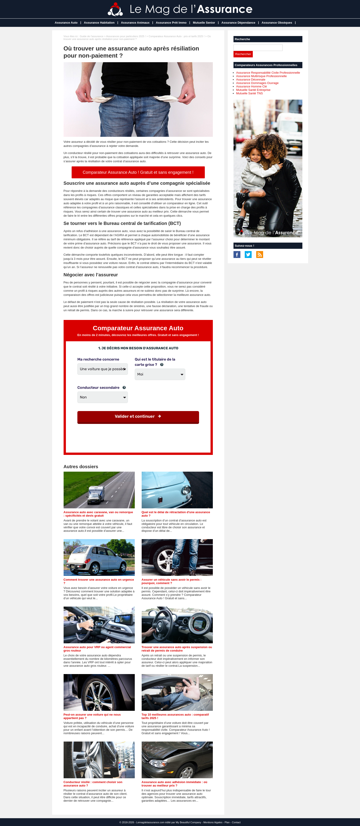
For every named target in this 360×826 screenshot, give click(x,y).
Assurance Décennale (250, 79)
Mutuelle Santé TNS (249, 93)
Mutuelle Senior (204, 22)
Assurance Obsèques (277, 22)
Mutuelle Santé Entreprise (253, 90)
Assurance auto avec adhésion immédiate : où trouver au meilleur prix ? (174, 783)
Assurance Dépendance (238, 22)
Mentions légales (212, 822)
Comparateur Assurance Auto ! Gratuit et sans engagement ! (138, 172)
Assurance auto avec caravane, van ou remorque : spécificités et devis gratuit (98, 513)
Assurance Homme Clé (251, 86)
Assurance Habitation (99, 22)
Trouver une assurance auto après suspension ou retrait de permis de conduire (177, 648)
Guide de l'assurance (91, 36)
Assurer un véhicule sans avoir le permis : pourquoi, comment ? (172, 581)
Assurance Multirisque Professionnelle (261, 76)
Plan (227, 822)
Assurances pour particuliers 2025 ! (126, 36)
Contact (236, 822)
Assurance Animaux (135, 22)
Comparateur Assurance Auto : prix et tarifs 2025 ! (176, 36)
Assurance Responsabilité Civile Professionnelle (268, 72)
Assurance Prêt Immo (171, 22)
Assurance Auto (66, 22)
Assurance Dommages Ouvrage (257, 83)
